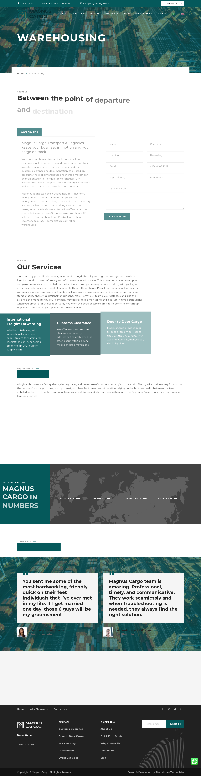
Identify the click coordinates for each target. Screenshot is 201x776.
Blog (103, 758)
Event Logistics (68, 758)
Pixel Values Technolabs (170, 772)
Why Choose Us (39, 709)
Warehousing (67, 743)
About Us (106, 729)
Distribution (66, 750)
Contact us (60, 709)
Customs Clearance (71, 729)
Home (20, 73)
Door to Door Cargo (71, 736)
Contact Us (107, 750)
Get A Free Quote (172, 3)
